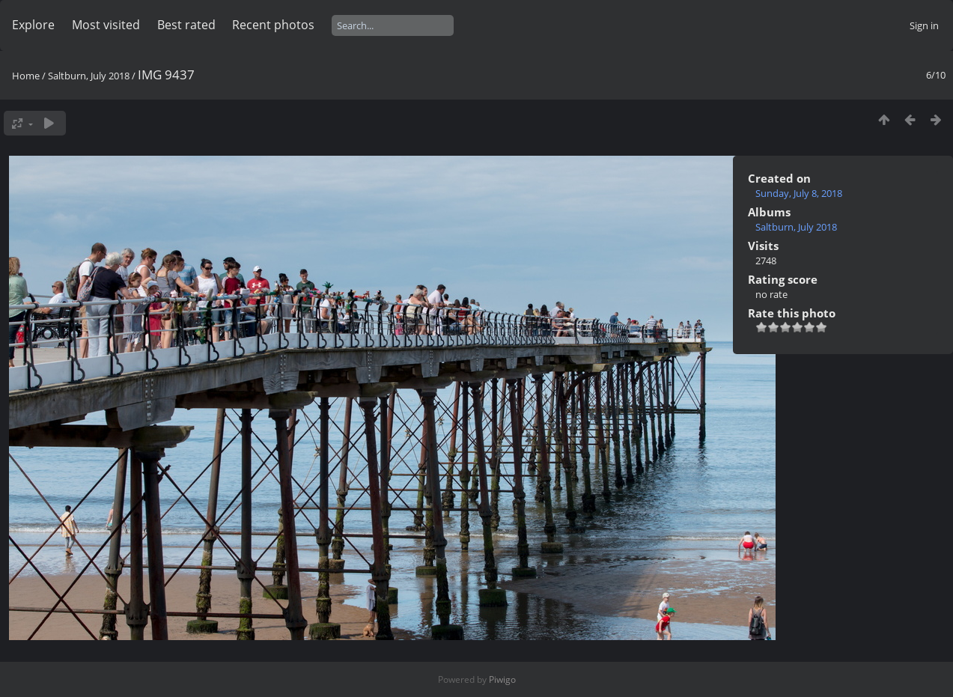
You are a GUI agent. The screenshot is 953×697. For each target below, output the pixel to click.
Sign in (924, 25)
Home (26, 75)
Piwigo (502, 679)
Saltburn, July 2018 (89, 75)
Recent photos (273, 24)
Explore (33, 24)
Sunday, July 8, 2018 (798, 193)
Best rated (186, 24)
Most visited (106, 24)
